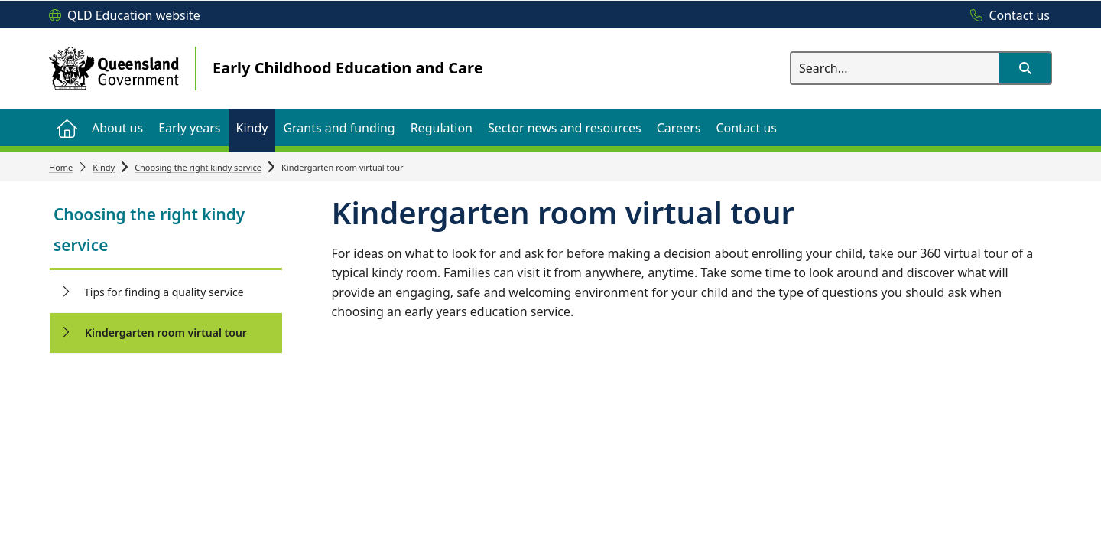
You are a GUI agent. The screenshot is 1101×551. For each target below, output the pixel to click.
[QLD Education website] (124, 16)
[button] (1025, 68)
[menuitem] (66, 127)
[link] (166, 231)
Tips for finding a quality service (164, 292)
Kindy (104, 167)
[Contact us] (1006, 16)
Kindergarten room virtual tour (166, 332)
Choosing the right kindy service (198, 167)
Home (61, 167)
